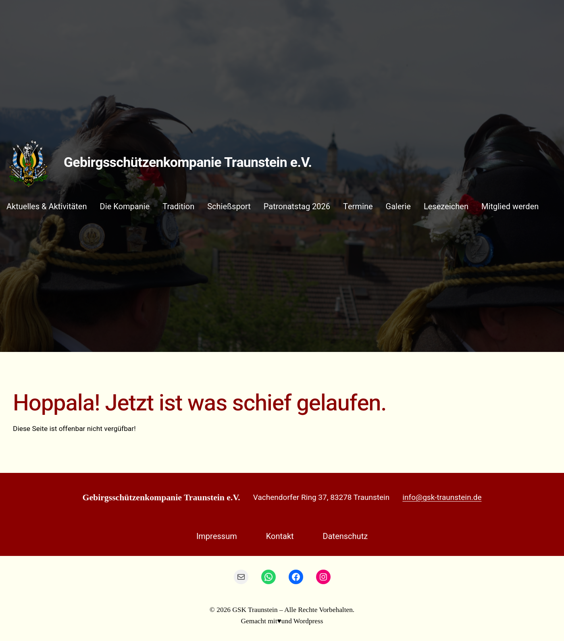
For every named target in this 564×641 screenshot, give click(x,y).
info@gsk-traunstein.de (441, 497)
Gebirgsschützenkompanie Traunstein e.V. (188, 163)
